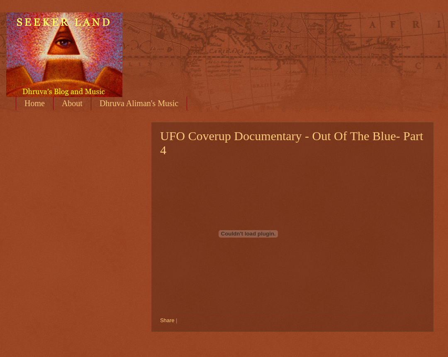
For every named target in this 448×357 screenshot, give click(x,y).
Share (167, 320)
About (72, 103)
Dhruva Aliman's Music (139, 103)
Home (34, 103)
